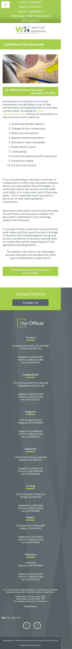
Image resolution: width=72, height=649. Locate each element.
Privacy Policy (30, 606)
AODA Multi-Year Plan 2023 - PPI (30, 599)
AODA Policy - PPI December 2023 (30, 596)
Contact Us (30, 302)
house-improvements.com (24, 112)
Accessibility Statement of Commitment (30, 601)
